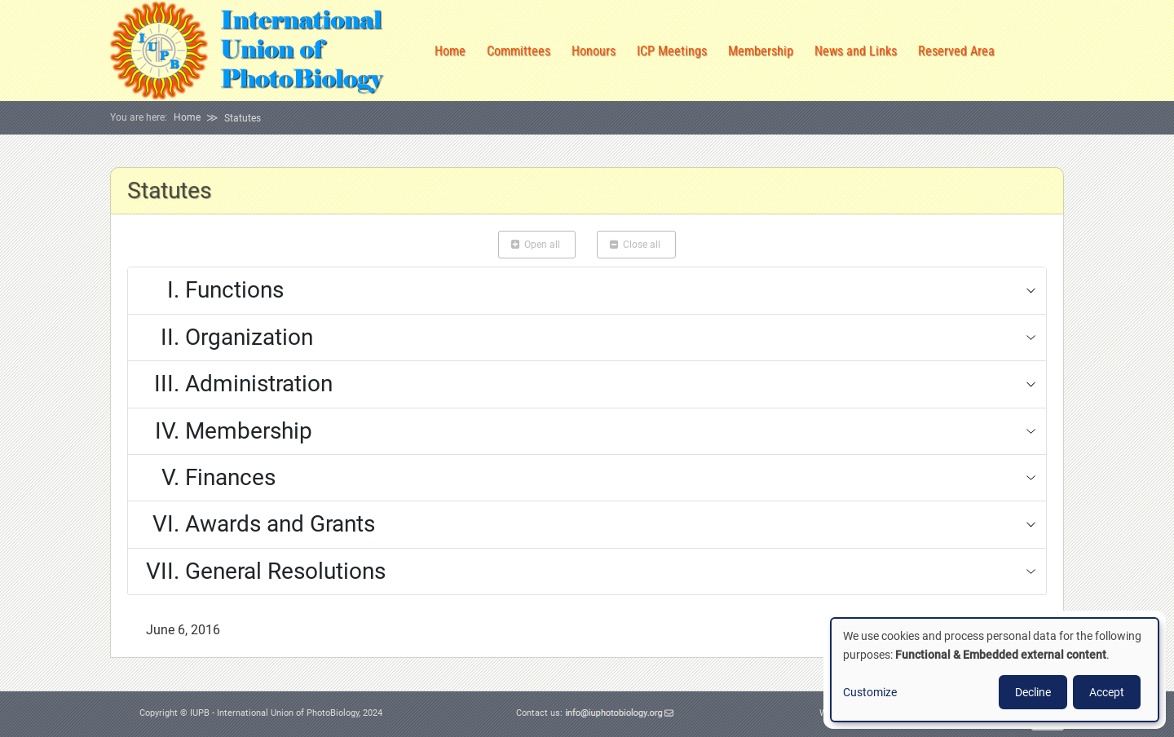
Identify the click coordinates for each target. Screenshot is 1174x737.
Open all (537, 244)
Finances (207, 477)
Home (450, 51)
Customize (870, 692)
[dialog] (995, 670)
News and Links (855, 51)
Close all (636, 244)
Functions (211, 290)
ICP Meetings (672, 51)
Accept (1106, 692)
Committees (518, 51)
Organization (226, 337)
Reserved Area (956, 51)
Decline (1033, 692)
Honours (594, 51)
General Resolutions (262, 571)
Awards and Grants (257, 524)
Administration (236, 384)
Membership (760, 51)
